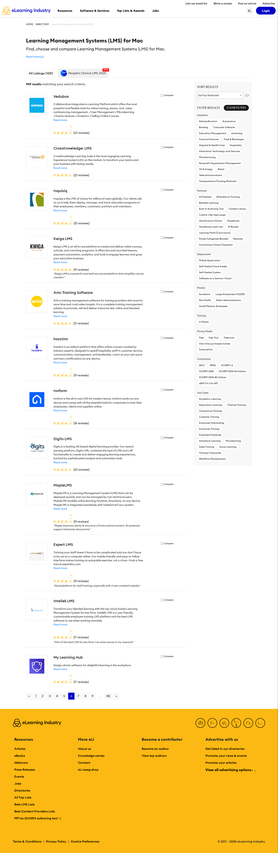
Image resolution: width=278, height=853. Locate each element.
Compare (168, 95)
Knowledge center (91, 756)
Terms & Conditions (27, 841)
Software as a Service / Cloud (215, 278)
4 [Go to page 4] (57, 696)
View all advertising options (230, 770)
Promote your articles (220, 763)
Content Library (237, 208)
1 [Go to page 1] (35, 696)
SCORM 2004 (206, 371)
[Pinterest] (248, 723)
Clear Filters (236, 107)
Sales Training (206, 446)
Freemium (229, 337)
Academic (205, 294)
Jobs (17, 783)
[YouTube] (236, 723)
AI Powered (205, 196)
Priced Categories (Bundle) (213, 238)
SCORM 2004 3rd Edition (232, 371)
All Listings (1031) (41, 73)
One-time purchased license (214, 343)
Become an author (155, 749)
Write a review (223, 3)
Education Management (212, 133)
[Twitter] (212, 723)
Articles (19, 749)
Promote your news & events (226, 756)
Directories (22, 790)
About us (84, 749)
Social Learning (227, 446)
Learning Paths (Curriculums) (214, 232)
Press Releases (24, 769)
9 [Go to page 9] (92, 696)
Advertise (269, 3)
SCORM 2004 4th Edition (212, 377)
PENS (213, 365)
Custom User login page (212, 214)
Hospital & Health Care (212, 145)
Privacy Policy (56, 841)
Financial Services (209, 139)
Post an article (247, 3)
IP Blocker (233, 226)
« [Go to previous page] (29, 696)
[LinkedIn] (224, 723)
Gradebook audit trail (211, 226)
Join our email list (196, 3)
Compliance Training (210, 410)
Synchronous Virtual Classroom (216, 244)
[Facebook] (200, 723)
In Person (204, 321)
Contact (84, 763)
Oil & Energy (206, 169)
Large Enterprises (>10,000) (230, 294)
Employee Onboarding (211, 422)
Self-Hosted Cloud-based (213, 266)
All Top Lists (22, 797)
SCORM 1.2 (227, 365)
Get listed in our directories (224, 749)
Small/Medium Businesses (213, 306)
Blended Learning (209, 202)
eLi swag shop (88, 769)
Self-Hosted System (210, 272)
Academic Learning (210, 398)
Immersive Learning (210, 440)
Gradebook (233, 220)
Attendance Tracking (228, 196)
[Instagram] (260, 723)
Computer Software (224, 127)
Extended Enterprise (210, 434)
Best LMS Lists (24, 804)
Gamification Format (210, 220)
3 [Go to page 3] (50, 696)
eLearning (236, 133)
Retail (221, 169)
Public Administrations (228, 300)
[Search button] (250, 10)
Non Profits (205, 300)
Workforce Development (212, 458)
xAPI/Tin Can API (208, 383)
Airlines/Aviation (208, 121)
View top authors (154, 756)
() (71, 133)
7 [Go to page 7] (78, 696)
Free (201, 337)
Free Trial (214, 337)
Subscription (206, 349)
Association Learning (210, 404)
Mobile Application (209, 260)
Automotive (229, 121)
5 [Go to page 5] (64, 696)
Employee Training (209, 428)
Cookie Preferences (85, 841)
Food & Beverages (234, 139)
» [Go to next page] (116, 696)
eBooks (19, 756)
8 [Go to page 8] (85, 696)
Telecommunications (210, 175)
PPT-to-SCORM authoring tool (37, 818)
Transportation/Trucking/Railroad (217, 181)
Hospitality (236, 145)
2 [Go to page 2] (42, 696)
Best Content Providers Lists (34, 811)
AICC (202, 365)
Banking (203, 127)
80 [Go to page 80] (108, 696)
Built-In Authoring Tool (211, 208)
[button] (35, 56)
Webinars (21, 763)
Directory (42, 24)
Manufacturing (207, 157)
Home (29, 24)
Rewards (238, 238)
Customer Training (209, 416)
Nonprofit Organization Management (220, 163)
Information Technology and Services (219, 151)
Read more (60, 120)
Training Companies (210, 452)
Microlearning (233, 440)
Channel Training (236, 404)
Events (19, 776)
